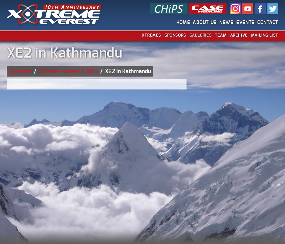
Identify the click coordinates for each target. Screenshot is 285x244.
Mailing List (264, 35)
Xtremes (151, 35)
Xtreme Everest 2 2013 (68, 71)
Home (183, 22)
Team (220, 35)
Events (245, 22)
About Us (205, 22)
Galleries (201, 35)
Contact (267, 22)
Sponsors (175, 35)
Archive (239, 35)
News (226, 22)
